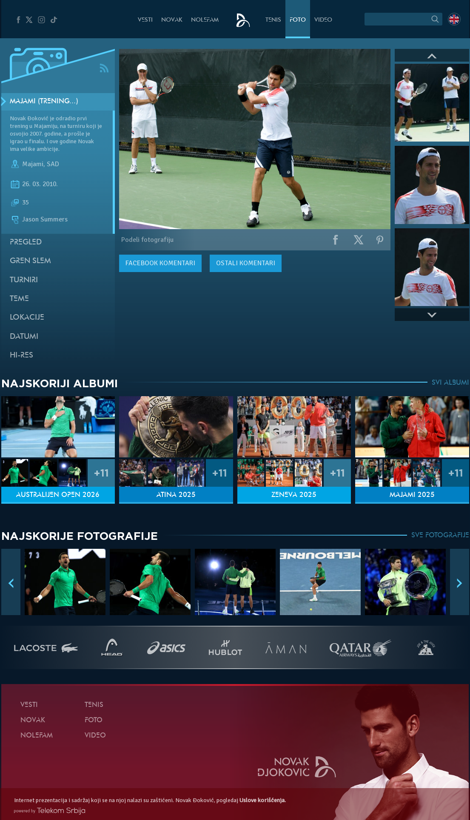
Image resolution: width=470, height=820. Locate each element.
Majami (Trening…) (44, 101)
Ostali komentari (245, 263)
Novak (171, 20)
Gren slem (30, 261)
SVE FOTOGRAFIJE (440, 535)
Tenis (273, 20)
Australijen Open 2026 (58, 495)
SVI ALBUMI (450, 383)
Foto (298, 20)
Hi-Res (21, 356)
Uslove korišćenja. (262, 800)
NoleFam (205, 20)
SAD (53, 164)
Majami (32, 164)
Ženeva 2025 (293, 495)
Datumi (24, 337)
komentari (160, 263)
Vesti (145, 20)
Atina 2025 (176, 495)
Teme (19, 299)
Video (323, 20)
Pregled (26, 242)
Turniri (24, 280)
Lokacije (27, 318)
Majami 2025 (412, 495)
